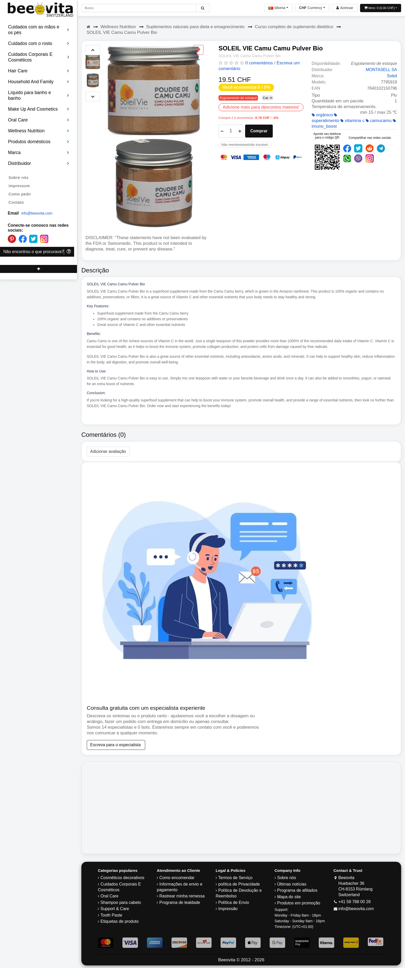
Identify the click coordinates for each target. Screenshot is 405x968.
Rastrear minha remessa (182, 896)
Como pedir (20, 194)
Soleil (392, 76)
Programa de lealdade (179, 902)
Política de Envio (233, 902)
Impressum (19, 186)
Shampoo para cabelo (120, 902)
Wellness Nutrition (118, 26)
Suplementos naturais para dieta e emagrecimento (195, 26)
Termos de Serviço (235, 877)
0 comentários (259, 62)
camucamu (379, 120)
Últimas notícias (291, 884)
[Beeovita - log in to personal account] (344, 8)
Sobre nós (18, 177)
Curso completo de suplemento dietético (294, 26)
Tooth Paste (111, 915)
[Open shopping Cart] (380, 8)
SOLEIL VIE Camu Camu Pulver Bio (122, 32)
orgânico (322, 114)
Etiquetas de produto (119, 921)
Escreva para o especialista (116, 745)
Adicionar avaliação (108, 451)
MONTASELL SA (381, 69)
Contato (16, 202)
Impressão (228, 908)
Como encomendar (176, 877)
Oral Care (109, 896)
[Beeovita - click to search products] (203, 8)
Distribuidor (38, 163)
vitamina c (352, 120)
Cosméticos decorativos (122, 877)
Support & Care (114, 908)
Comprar (259, 131)
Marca (38, 152)
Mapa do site (289, 897)
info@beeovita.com (36, 213)
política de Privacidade (239, 884)
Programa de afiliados (297, 890)
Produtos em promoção (298, 903)
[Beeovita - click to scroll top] (38, 269)
